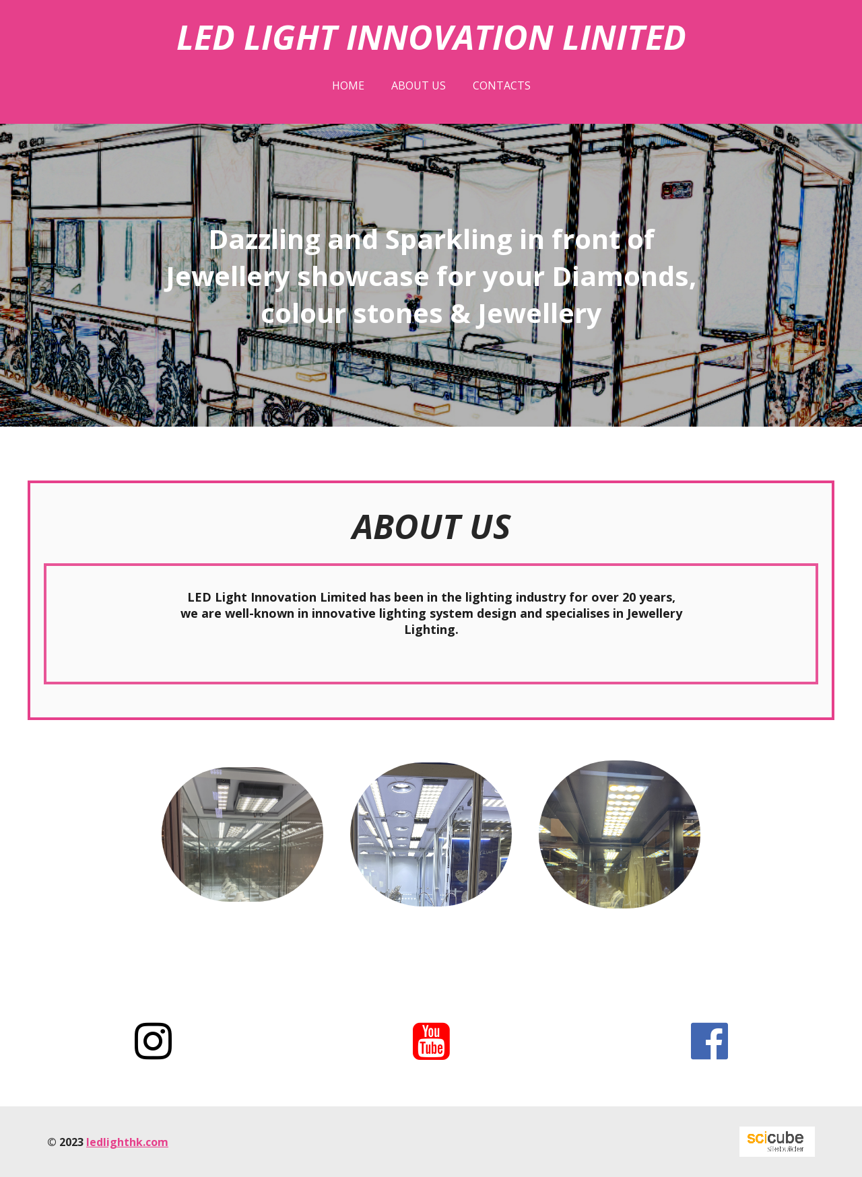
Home (348, 85)
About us (418, 85)
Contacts (502, 85)
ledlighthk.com (127, 1142)
